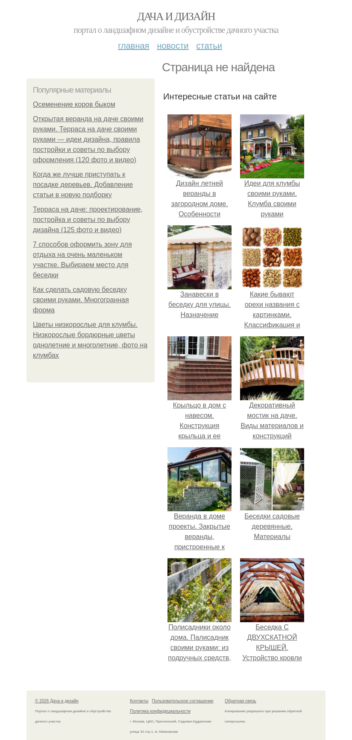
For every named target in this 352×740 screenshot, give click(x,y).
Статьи (209, 45)
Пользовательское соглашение (183, 701)
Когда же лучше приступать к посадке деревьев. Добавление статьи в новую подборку (83, 184)
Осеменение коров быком (74, 104)
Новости (172, 45)
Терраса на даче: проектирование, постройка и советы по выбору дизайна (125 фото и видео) (88, 219)
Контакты (139, 701)
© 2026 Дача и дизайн (57, 701)
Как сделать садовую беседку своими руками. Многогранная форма (81, 300)
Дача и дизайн (176, 16)
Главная (133, 45)
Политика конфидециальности (160, 711)
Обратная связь (240, 701)
